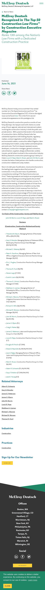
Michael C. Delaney (12, 249)
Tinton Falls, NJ (22, 537)
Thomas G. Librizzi (12, 281)
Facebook (22, 556)
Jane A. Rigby (10, 353)
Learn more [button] (32, 580)
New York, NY (22, 523)
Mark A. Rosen (21, 158)
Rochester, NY (22, 530)
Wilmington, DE (22, 544)
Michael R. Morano (12, 310)
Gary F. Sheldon (11, 372)
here (16, 116)
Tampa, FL (22, 533)
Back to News (8, 12)
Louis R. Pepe (11, 158)
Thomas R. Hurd (11, 269)
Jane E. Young (11, 377)
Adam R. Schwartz (12, 368)
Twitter (29, 556)
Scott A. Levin (11, 277)
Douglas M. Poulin (12, 344)
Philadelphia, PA (22, 526)
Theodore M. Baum (12, 234)
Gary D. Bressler (11, 240)
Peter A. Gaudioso (12, 253)
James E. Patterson (12, 331)
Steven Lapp (10, 273)
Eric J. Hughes (11, 262)
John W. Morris (35, 158)
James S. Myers (11, 323)
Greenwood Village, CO (22, 512)
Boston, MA (22, 509)
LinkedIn (16, 556)
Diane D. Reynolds (12, 349)
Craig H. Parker (11, 327)
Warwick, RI (22, 540)
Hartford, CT (22, 516)
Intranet (22, 565)
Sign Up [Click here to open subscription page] (7, 463)
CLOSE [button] (7, 586)
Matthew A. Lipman (13, 288)
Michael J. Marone (12, 297)
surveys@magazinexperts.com (17, 209)
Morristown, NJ (23, 519)
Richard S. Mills (11, 306)
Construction (6, 433)
